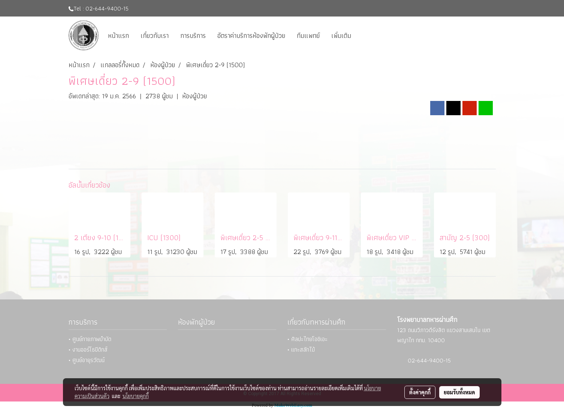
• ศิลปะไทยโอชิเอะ (307, 339)
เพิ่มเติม (341, 35)
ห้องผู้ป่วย (194, 95)
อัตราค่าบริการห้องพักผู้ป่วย (251, 35)
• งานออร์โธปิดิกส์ (88, 349)
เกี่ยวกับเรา (155, 35)
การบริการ (193, 35)
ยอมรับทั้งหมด (459, 392)
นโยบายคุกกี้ (136, 395)
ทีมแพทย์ (308, 35)
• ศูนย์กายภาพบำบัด (90, 339)
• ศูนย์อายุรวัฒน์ (87, 360)
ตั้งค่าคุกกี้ (420, 392)
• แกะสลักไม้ (301, 349)
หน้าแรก (118, 35)
